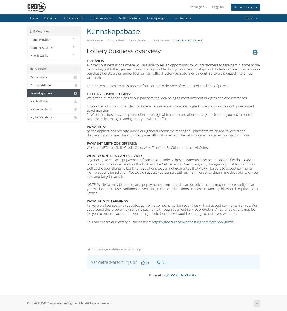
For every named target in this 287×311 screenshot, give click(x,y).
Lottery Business (160, 40)
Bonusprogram (157, 18)
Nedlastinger (54, 101)
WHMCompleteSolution (182, 275)
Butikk (50, 18)
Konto (251, 18)
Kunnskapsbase (101, 18)
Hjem (34, 18)
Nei (162, 262)
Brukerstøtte (54, 77)
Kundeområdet (95, 40)
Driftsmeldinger (73, 18)
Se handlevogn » (245, 7)
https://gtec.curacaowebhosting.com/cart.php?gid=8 (192, 221)
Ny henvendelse (54, 117)
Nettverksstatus (130, 18)
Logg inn (218, 7)
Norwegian (198, 7)
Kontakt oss (182, 18)
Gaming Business (138, 40)
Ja (145, 262)
